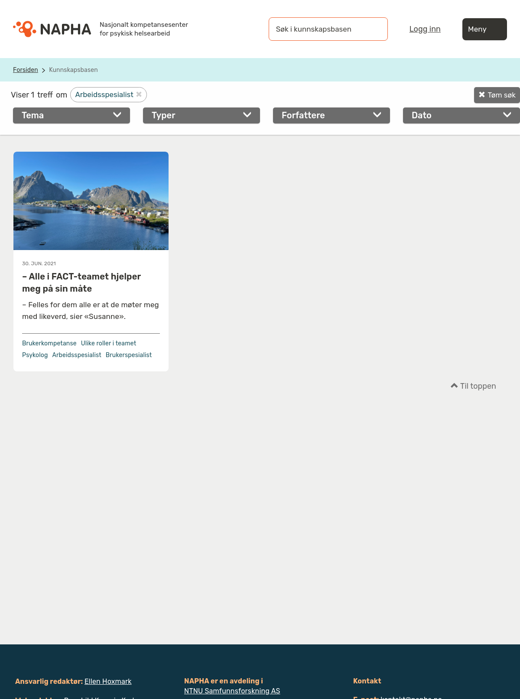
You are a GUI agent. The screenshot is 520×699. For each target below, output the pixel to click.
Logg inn (425, 29)
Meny (484, 29)
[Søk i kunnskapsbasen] (319, 29)
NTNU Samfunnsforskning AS (232, 691)
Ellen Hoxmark (108, 681)
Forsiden (25, 70)
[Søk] (372, 29)
